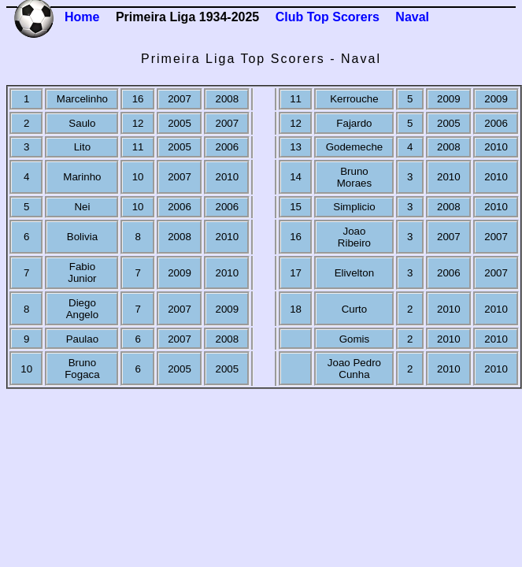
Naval (412, 17)
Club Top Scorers (327, 17)
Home (82, 17)
